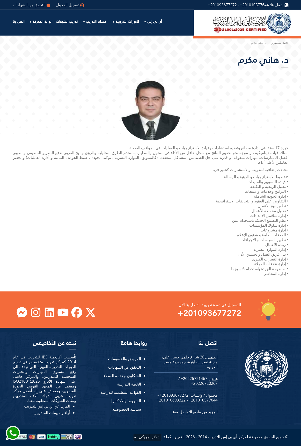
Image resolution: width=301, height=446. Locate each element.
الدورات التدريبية (127, 22)
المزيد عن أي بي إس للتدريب (47, 406)
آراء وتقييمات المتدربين (52, 412)
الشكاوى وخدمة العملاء (122, 375)
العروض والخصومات (124, 358)
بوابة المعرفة (42, 22)
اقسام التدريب (96, 22)
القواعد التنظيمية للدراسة (120, 392)
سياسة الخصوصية (126, 409)
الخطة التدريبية (129, 384)
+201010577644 (254, 4)
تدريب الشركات (67, 22)
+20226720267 (204, 383)
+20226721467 (194, 378)
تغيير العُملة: (157, 437)
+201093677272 (222, 4)
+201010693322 (171, 400)
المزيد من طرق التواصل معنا (195, 412)
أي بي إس (154, 22)
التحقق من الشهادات (31, 4)
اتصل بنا (19, 22)
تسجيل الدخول (70, 4)
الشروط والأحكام (127, 400)
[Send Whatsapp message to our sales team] (13, 430)
